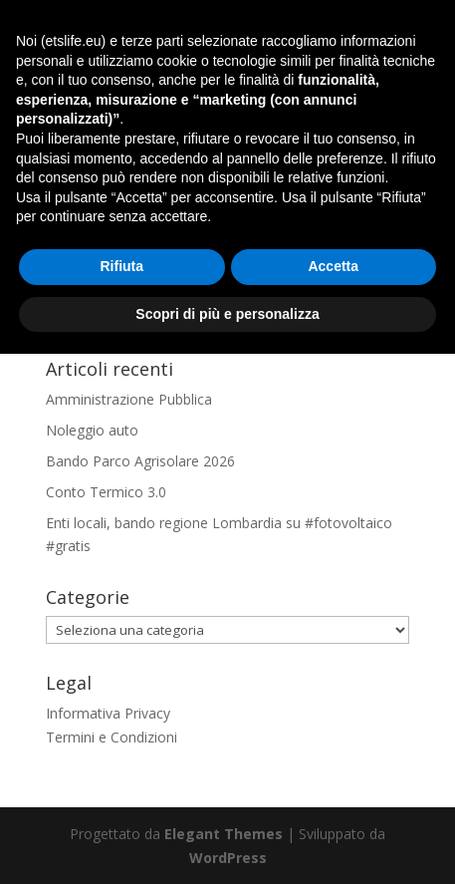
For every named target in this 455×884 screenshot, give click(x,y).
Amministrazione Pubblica (129, 399)
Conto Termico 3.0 (106, 491)
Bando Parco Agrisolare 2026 (140, 460)
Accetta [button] (333, 796)
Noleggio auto (92, 430)
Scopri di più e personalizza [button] (227, 843)
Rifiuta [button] (121, 796)
